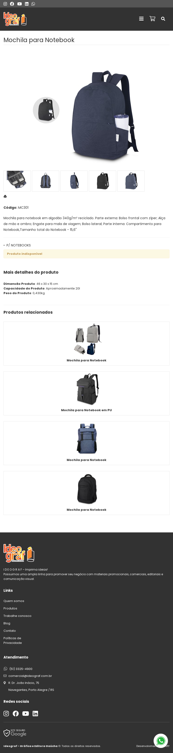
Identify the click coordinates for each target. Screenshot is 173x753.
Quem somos (13, 601)
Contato (9, 631)
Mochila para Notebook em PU (86, 410)
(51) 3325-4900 (20, 669)
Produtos (10, 608)
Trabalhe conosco (17, 616)
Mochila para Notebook (86, 360)
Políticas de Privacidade (12, 640)
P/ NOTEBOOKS (19, 245)
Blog (6, 623)
